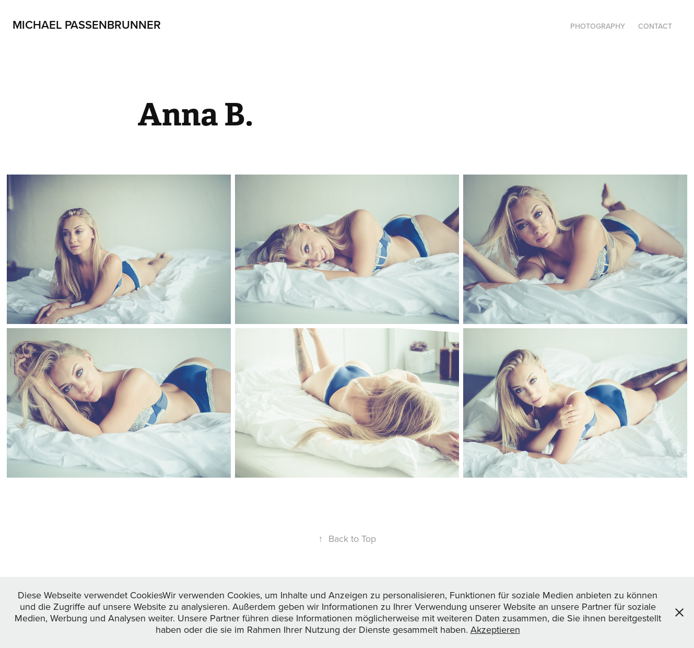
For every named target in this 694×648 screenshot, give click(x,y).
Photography (597, 26)
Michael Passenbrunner (87, 24)
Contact (655, 26)
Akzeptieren (495, 629)
